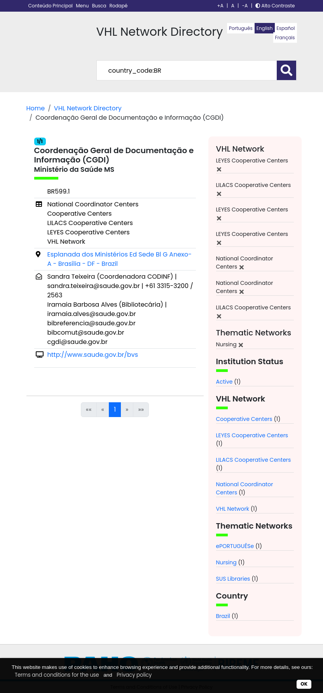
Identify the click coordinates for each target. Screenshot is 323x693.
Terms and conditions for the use (57, 675)
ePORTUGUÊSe (235, 546)
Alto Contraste (275, 5)
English (265, 28)
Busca (100, 5)
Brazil (223, 616)
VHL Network (232, 509)
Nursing (226, 562)
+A (220, 5)
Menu (83, 5)
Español (286, 28)
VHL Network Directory (88, 108)
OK (303, 684)
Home (35, 108)
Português (241, 28)
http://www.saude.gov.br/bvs (92, 354)
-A (245, 5)
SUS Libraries (233, 579)
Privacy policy (134, 675)
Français (285, 37)
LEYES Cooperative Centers (252, 435)
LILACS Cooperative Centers (253, 460)
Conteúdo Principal (51, 5)
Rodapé (119, 5)
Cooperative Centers (244, 419)
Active (224, 382)
